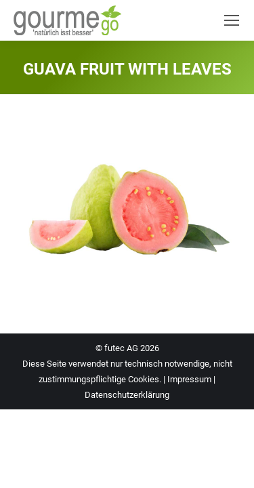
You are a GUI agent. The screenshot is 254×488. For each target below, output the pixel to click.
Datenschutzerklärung (127, 395)
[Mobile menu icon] (231, 20)
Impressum (189, 379)
